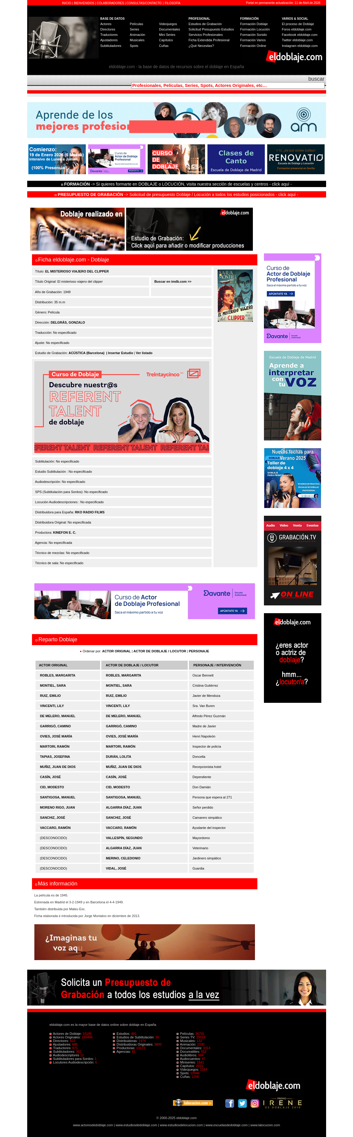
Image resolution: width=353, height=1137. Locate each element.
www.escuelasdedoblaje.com (227, 1125)
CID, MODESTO (52, 787)
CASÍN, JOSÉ (50, 777)
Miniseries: (187, 1062)
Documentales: (190, 1048)
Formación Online (253, 46)
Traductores (109, 34)
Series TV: (186, 1037)
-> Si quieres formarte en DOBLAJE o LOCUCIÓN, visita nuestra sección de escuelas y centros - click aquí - (177, 184)
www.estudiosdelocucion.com (181, 1125)
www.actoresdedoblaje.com (93, 1125)
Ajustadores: (61, 1044)
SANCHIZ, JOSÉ (52, 817)
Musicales (137, 40)
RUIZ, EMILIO (50, 695)
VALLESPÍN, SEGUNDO (124, 838)
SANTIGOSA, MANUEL (58, 797)
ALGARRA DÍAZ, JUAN (123, 807)
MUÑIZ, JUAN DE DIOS (58, 767)
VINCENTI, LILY (52, 706)
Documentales (169, 29)
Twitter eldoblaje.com (297, 40)
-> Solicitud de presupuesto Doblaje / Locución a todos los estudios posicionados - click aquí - (176, 194)
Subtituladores (110, 46)
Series (134, 29)
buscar (316, 79)
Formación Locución (255, 29)
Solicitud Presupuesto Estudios (211, 29)
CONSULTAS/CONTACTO (144, 3)
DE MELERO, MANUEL (58, 716)
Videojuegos (168, 24)
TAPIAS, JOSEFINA (55, 756)
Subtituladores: (63, 1051)
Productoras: (124, 1048)
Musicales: (187, 1041)
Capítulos (166, 40)
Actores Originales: (66, 1037)
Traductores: (61, 1048)
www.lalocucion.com (265, 1125)
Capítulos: (186, 1066)
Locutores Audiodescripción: (72, 1062)
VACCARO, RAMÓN (55, 828)
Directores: (60, 1041)
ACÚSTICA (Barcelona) (86, 353)
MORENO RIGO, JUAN (57, 807)
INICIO (67, 3)
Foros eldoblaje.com (296, 29)
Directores (107, 29)
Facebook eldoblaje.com (299, 34)
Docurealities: (189, 1051)
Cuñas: (184, 1076)
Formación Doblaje (254, 24)
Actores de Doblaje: (66, 1033)
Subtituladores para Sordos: (72, 1059)
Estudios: (122, 1033)
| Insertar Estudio (120, 353)
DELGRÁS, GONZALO (68, 322)
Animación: (187, 1044)
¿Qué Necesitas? (201, 46)
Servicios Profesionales (206, 34)
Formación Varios (253, 40)
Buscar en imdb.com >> (172, 281)
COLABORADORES (110, 3)
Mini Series (167, 34)
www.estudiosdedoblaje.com (136, 1125)
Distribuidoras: (125, 1041)
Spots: (183, 1073)
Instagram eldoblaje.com (300, 46)
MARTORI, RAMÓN (55, 746)
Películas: (186, 1033)
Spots (134, 46)
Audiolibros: (187, 1055)
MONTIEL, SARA (53, 685)
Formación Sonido (253, 34)
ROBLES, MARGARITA (57, 675)
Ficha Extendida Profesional (209, 40)
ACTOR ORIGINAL (116, 651)
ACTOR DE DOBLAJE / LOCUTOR (160, 651)
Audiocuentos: (189, 1059)
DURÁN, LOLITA (118, 756)
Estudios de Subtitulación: (134, 1037)
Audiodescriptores (65, 1055)
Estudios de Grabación (205, 24)
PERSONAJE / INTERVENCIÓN (217, 665)
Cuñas (164, 46)
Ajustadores (109, 40)
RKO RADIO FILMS (90, 512)
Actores (105, 24)
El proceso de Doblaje (298, 24)
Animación (137, 34)
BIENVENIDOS (84, 3)
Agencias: (122, 1051)
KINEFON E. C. (64, 532)
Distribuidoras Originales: (133, 1044)
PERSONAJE (199, 651)
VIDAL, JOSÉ (116, 868)
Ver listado (144, 353)
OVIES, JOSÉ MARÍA (56, 736)
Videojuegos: (188, 1069)
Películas (136, 24)
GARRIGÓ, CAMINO (55, 726)
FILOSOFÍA (172, 3)
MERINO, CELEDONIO (123, 858)
